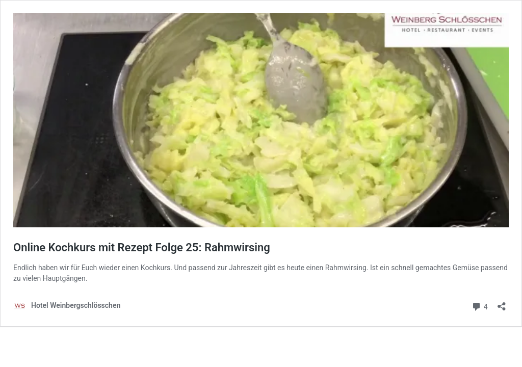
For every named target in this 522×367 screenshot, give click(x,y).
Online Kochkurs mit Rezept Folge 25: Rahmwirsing (141, 247)
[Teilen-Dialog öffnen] (501, 303)
